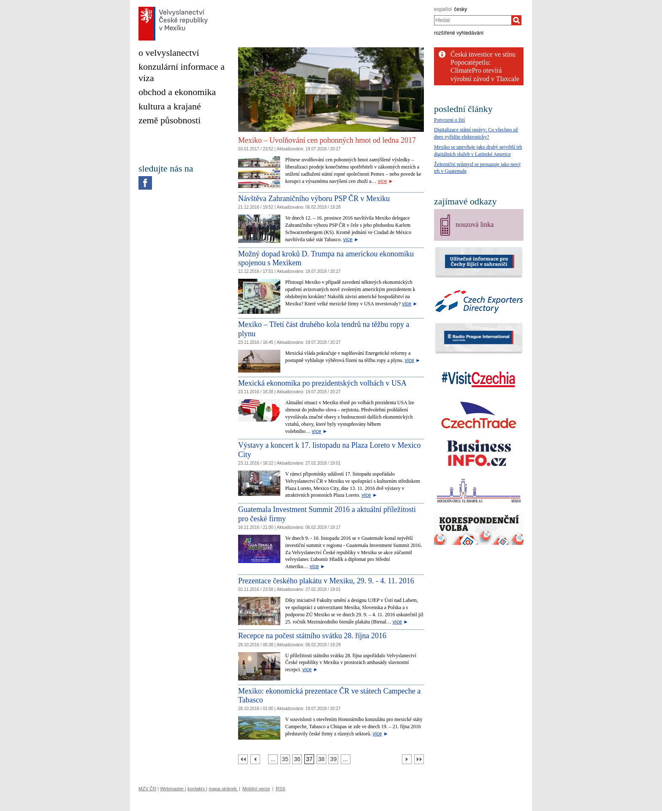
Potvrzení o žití (449, 120)
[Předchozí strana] (255, 759)
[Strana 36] (297, 759)
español (443, 9)
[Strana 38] (321, 759)
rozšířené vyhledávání (458, 32)
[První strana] (243, 759)
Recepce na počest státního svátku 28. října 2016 (312, 635)
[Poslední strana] (419, 759)
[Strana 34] (273, 759)
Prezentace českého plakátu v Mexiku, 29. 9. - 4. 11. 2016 (326, 581)
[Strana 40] (345, 759)
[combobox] (472, 20)
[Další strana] (407, 759)
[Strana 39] (333, 759)
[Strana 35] (285, 759)
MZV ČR (147, 788)
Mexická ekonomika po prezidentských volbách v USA (322, 383)
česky (460, 9)
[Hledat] (516, 20)
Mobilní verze (256, 788)
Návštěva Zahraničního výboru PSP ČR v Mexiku (314, 198)
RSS (280, 788)
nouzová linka (475, 224)
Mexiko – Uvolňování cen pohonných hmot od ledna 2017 (327, 140)
